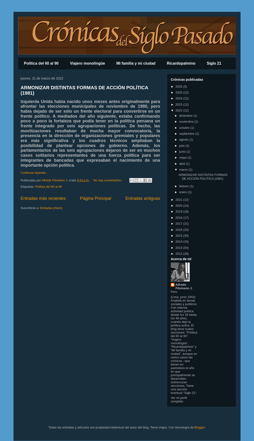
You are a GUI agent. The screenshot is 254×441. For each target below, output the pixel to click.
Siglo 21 (214, 63)
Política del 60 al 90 (41, 63)
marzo (184, 169)
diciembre (186, 115)
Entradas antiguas (142, 198)
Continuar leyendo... (34, 172)
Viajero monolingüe (87, 63)
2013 (179, 247)
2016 (179, 230)
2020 (179, 205)
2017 (179, 223)
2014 (179, 241)
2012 (179, 253)
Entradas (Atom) (51, 208)
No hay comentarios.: (108, 180)
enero (183, 192)
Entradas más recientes (43, 198)
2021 (179, 199)
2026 (179, 86)
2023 (179, 104)
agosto (184, 139)
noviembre (186, 121)
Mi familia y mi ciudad (135, 63)
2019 (179, 211)
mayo (183, 157)
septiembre (187, 133)
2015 (179, 235)
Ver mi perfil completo (179, 399)
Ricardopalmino (181, 63)
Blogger (199, 427)
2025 (179, 92)
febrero (184, 186)
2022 (179, 110)
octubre (184, 127)
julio (182, 145)
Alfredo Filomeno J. (184, 286)
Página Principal (95, 198)
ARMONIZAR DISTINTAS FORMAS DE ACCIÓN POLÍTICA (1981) (203, 176)
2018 (179, 217)
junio (183, 151)
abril (182, 163)
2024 (179, 98)
